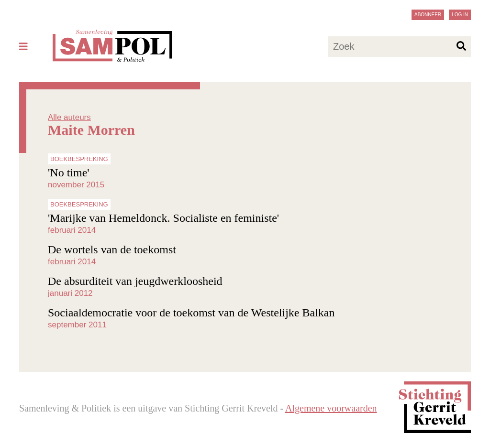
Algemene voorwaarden (331, 408)
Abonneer (427, 14)
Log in (460, 14)
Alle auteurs (69, 117)
